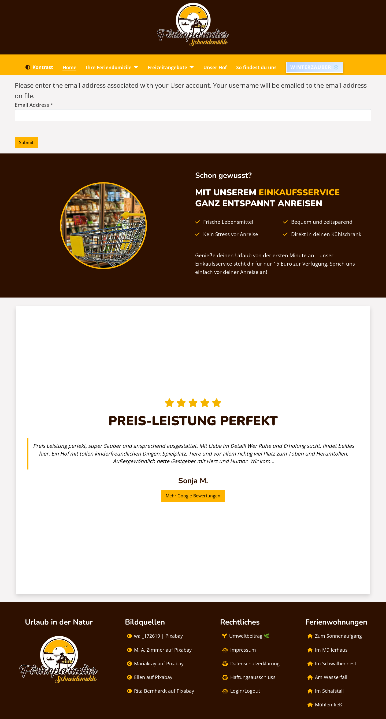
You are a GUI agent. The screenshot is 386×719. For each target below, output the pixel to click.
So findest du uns (256, 67)
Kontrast (38, 67)
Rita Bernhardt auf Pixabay (159, 691)
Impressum (238, 650)
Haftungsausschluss (248, 677)
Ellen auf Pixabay (148, 677)
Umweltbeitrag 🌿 (245, 636)
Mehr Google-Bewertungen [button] (193, 496)
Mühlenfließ (323, 704)
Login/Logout (240, 691)
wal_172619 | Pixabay (154, 636)
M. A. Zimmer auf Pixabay (158, 650)
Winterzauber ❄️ (314, 67)
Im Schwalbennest (330, 663)
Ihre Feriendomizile (108, 67)
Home (69, 67)
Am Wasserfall (326, 677)
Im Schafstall (324, 691)
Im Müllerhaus (326, 650)
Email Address (34, 104)
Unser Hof (215, 67)
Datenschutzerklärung (250, 663)
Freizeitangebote (167, 67)
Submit (26, 142)
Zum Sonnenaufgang (333, 636)
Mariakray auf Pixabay (154, 663)
